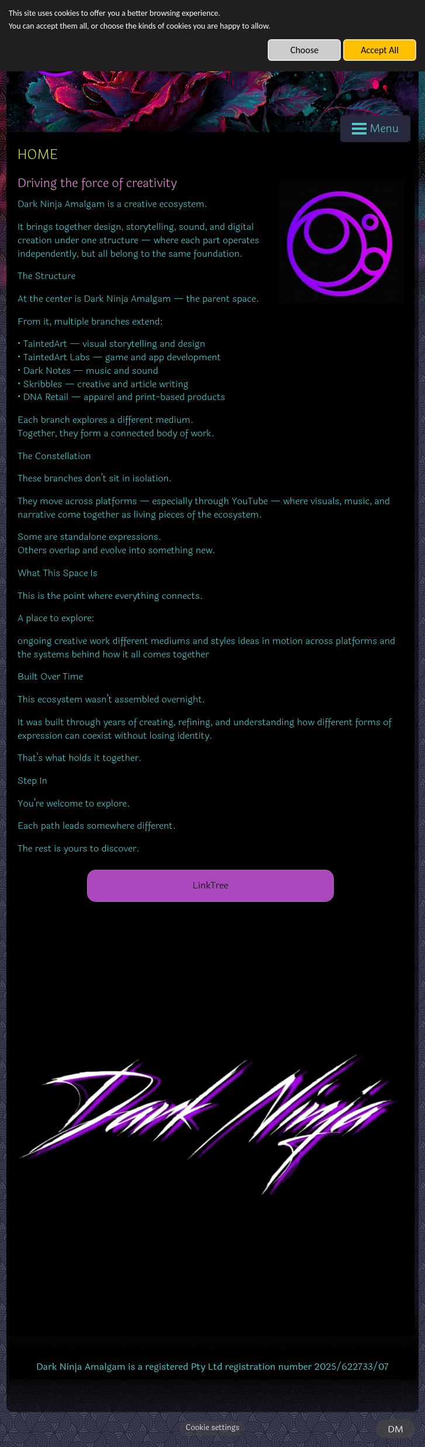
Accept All (380, 50)
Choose (305, 50)
